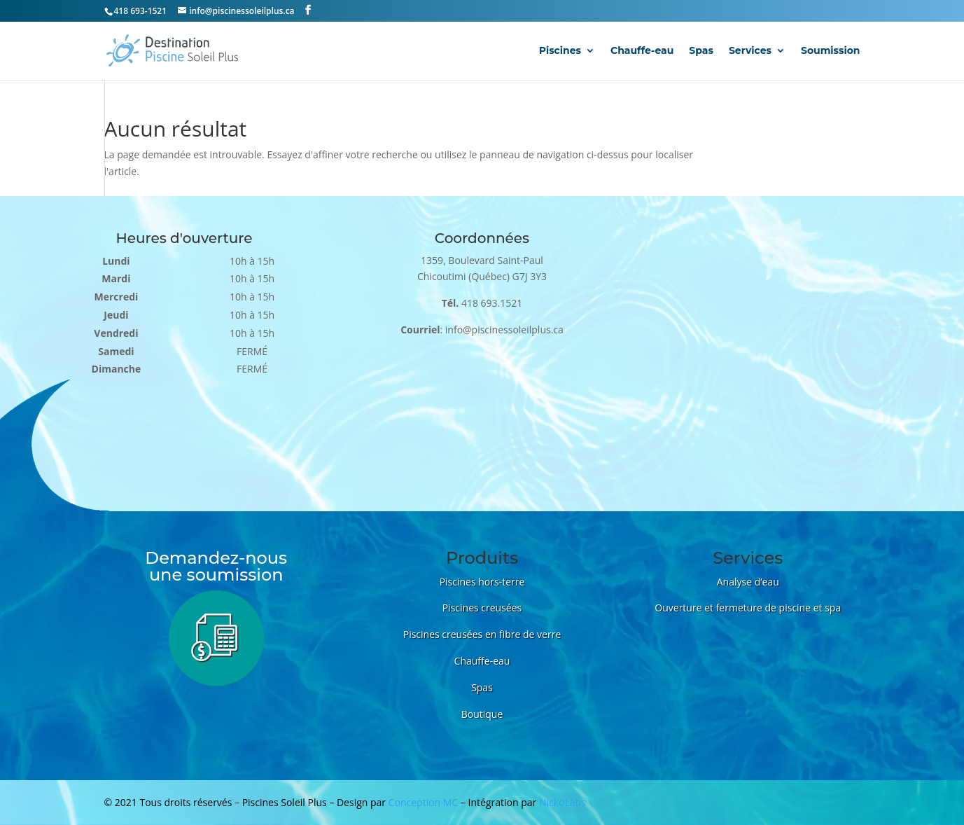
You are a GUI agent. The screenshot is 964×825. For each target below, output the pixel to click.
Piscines (560, 51)
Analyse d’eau (748, 581)
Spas (701, 51)
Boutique (482, 714)
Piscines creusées (482, 607)
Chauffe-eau (641, 51)
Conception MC (424, 802)
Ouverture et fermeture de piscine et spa (748, 607)
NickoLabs (562, 802)
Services (750, 51)
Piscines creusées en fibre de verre (482, 634)
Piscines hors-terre (482, 581)
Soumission (830, 51)
